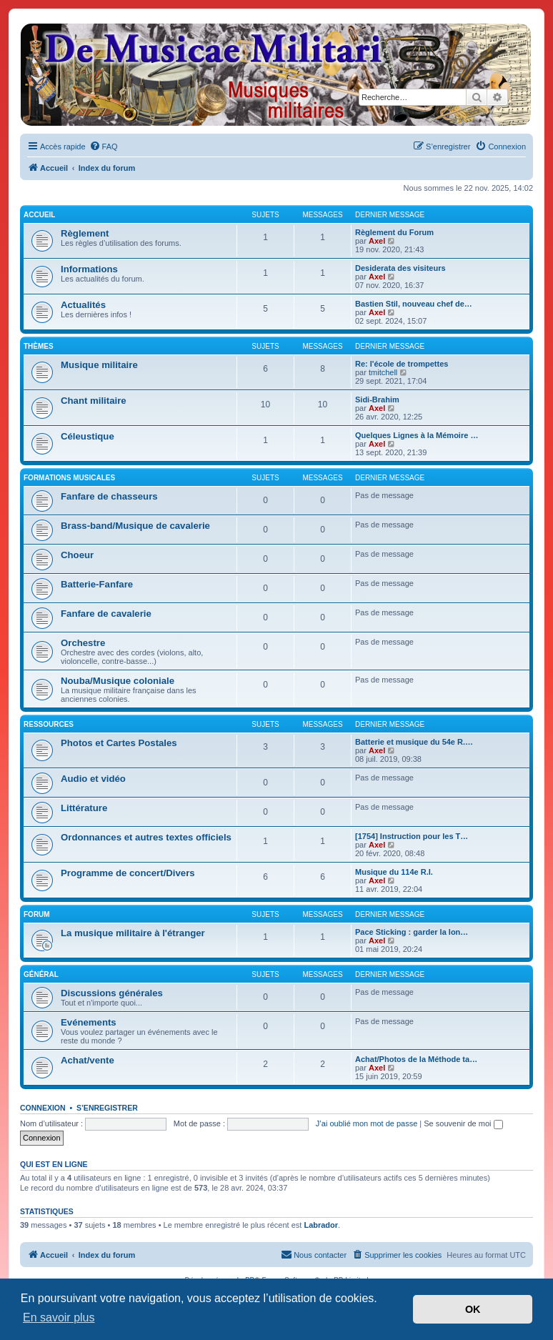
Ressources (49, 724)
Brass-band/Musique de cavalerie (135, 525)
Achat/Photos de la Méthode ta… (416, 1059)
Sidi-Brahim (377, 399)
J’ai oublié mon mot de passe (366, 1123)
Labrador (321, 1225)
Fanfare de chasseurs (109, 496)
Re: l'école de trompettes (401, 363)
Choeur (77, 555)
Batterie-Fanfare (97, 584)
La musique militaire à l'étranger (133, 933)
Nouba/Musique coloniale (117, 680)
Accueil (39, 215)
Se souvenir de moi (463, 1123)
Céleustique (87, 436)
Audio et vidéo (93, 778)
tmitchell (383, 372)
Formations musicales (69, 478)
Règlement (85, 233)
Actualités (83, 304)
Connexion (43, 1107)
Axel (377, 241)
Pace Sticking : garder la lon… (411, 932)
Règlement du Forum (394, 232)
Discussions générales (112, 993)
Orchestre (83, 642)
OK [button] (473, 1309)
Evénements (88, 1022)
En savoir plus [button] (59, 1317)
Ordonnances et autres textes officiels (146, 837)
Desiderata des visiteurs (400, 268)
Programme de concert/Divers (128, 873)
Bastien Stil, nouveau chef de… (413, 303)
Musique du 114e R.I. (394, 872)
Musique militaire (99, 364)
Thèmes (39, 346)
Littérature (84, 808)
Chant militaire (93, 400)
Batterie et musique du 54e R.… (414, 742)
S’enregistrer (107, 1107)
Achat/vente (87, 1060)
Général (41, 974)
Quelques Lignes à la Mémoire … (416, 435)
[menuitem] (103, 146)
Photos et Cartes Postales (119, 743)
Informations (89, 269)
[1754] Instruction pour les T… (411, 836)
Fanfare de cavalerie (106, 613)
